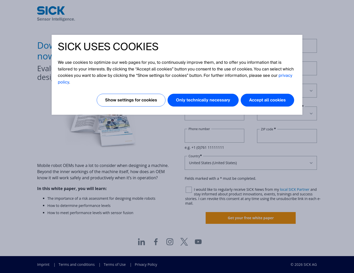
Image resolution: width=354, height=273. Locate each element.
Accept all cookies (267, 100)
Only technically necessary (203, 100)
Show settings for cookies (131, 100)
